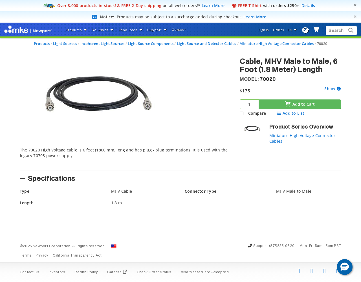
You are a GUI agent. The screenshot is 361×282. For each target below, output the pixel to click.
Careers (117, 272)
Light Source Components (150, 43)
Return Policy (86, 272)
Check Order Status (154, 272)
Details (308, 5)
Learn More (213, 5)
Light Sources (65, 43)
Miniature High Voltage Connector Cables (276, 43)
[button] (345, 267)
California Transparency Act (77, 255)
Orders (278, 30)
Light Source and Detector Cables (206, 43)
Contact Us (29, 272)
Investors (57, 272)
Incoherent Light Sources (102, 43)
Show (330, 88)
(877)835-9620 (281, 246)
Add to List (290, 113)
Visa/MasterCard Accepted (205, 272)
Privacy (42, 255)
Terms (25, 255)
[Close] (355, 5)
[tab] (125, 157)
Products (42, 43)
